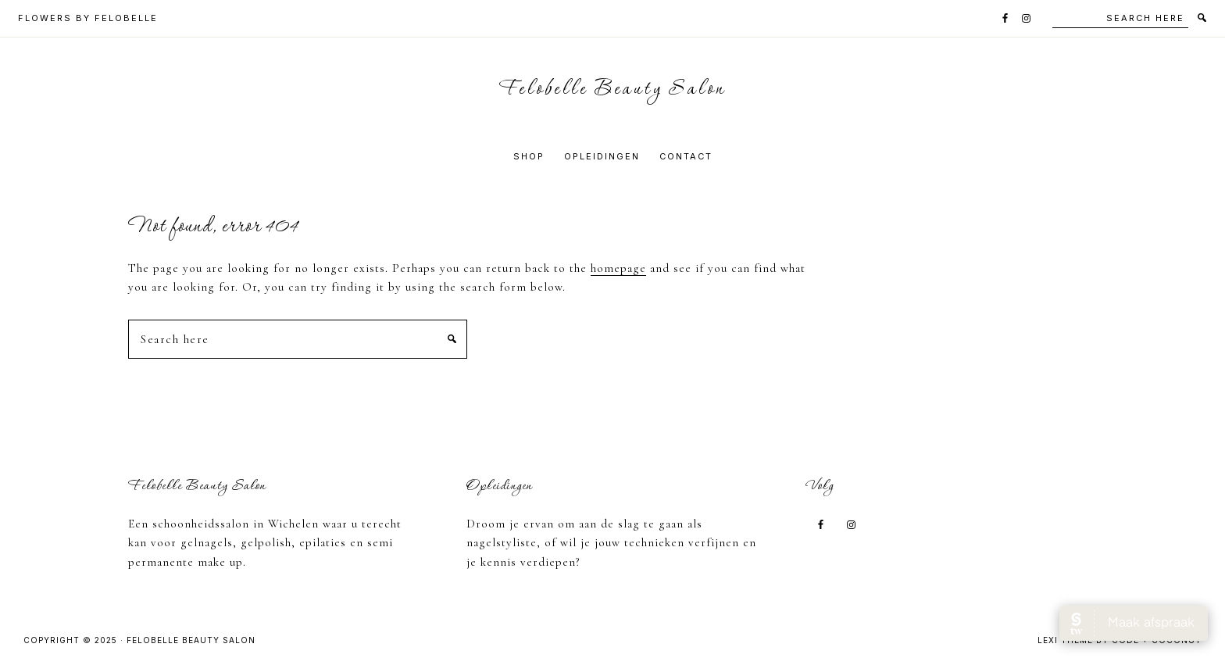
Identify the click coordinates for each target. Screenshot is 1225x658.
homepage (618, 268)
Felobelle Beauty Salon (613, 89)
